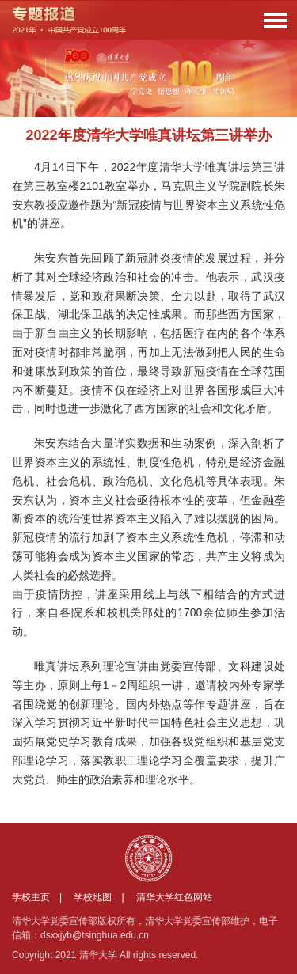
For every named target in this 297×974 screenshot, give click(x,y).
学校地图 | (103, 897)
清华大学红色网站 (174, 897)
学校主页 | (41, 897)
